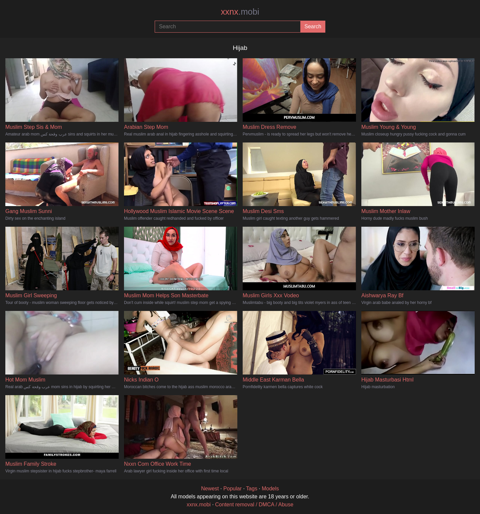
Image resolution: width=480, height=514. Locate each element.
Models (270, 488)
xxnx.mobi (199, 504)
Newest (210, 488)
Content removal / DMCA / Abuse (254, 504)
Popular (232, 488)
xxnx (240, 11)
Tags (251, 488)
